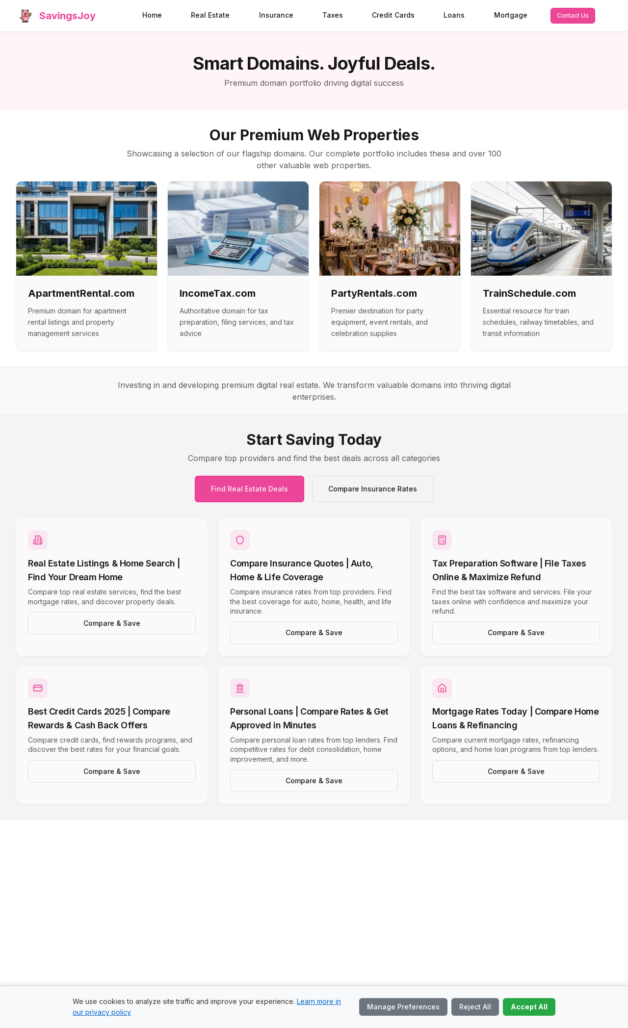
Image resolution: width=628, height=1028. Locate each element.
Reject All (475, 1006)
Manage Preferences (403, 1006)
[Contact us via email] (572, 16)
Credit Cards (393, 15)
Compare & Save (111, 623)
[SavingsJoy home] (56, 16)
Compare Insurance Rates (372, 489)
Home (152, 15)
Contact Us (573, 15)
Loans (454, 15)
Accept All (529, 1006)
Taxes (332, 15)
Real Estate (210, 15)
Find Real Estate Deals (249, 489)
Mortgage (510, 15)
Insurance (276, 15)
